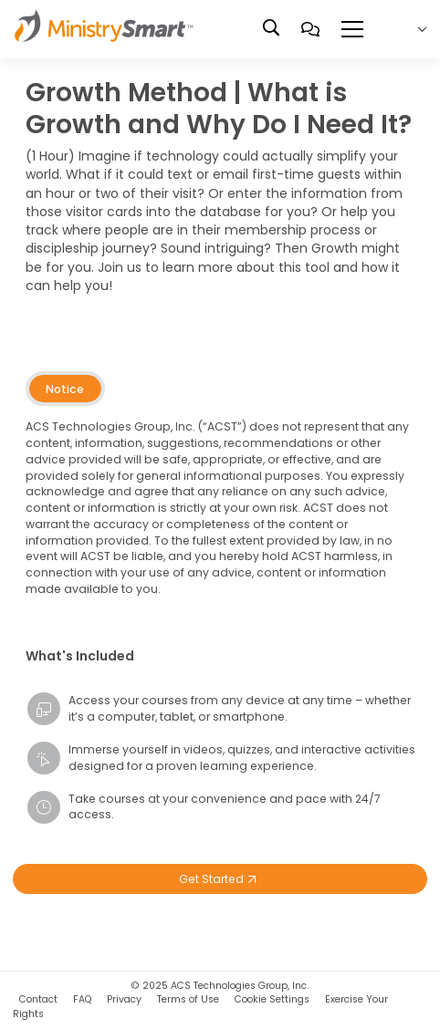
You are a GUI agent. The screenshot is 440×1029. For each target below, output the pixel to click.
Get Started (219, 879)
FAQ (82, 999)
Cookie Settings (272, 999)
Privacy (124, 999)
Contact (38, 999)
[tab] (65, 388)
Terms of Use (188, 999)
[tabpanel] (220, 517)
